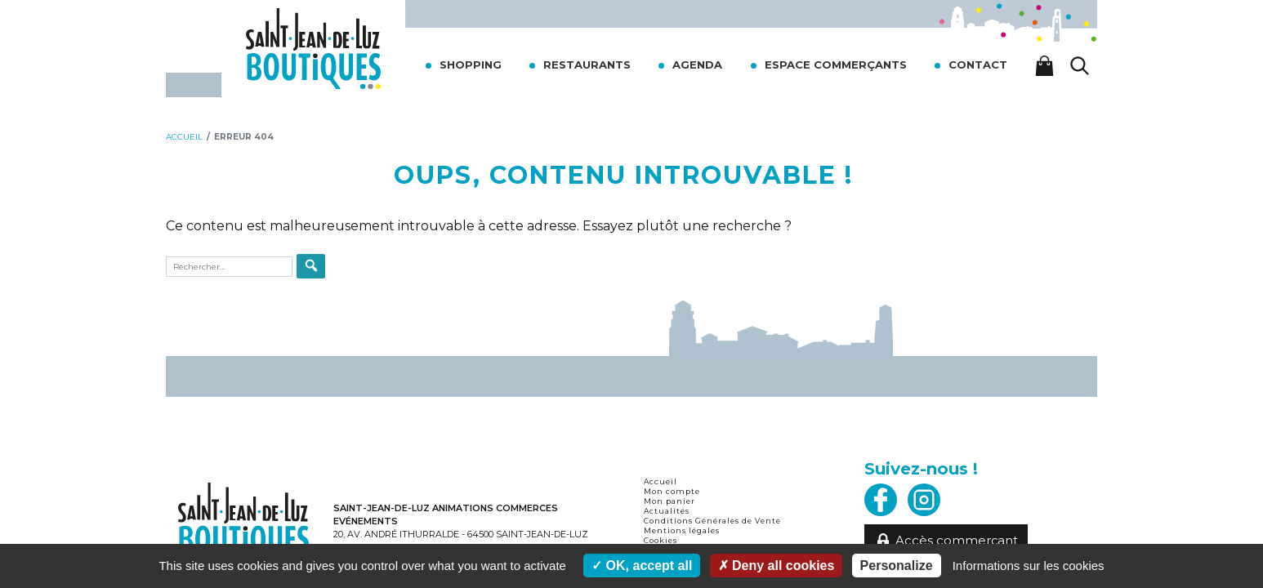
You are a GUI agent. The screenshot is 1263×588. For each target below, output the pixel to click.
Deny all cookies (776, 565)
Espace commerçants (836, 64)
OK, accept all (641, 565)
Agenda (697, 64)
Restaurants (587, 64)
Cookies (660, 540)
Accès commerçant (946, 540)
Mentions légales (682, 530)
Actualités (667, 510)
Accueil (660, 481)
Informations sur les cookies (1029, 565)
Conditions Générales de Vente (712, 520)
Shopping (471, 64)
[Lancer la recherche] (1080, 65)
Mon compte (672, 491)
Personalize (896, 565)
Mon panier (669, 501)
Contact (977, 64)
